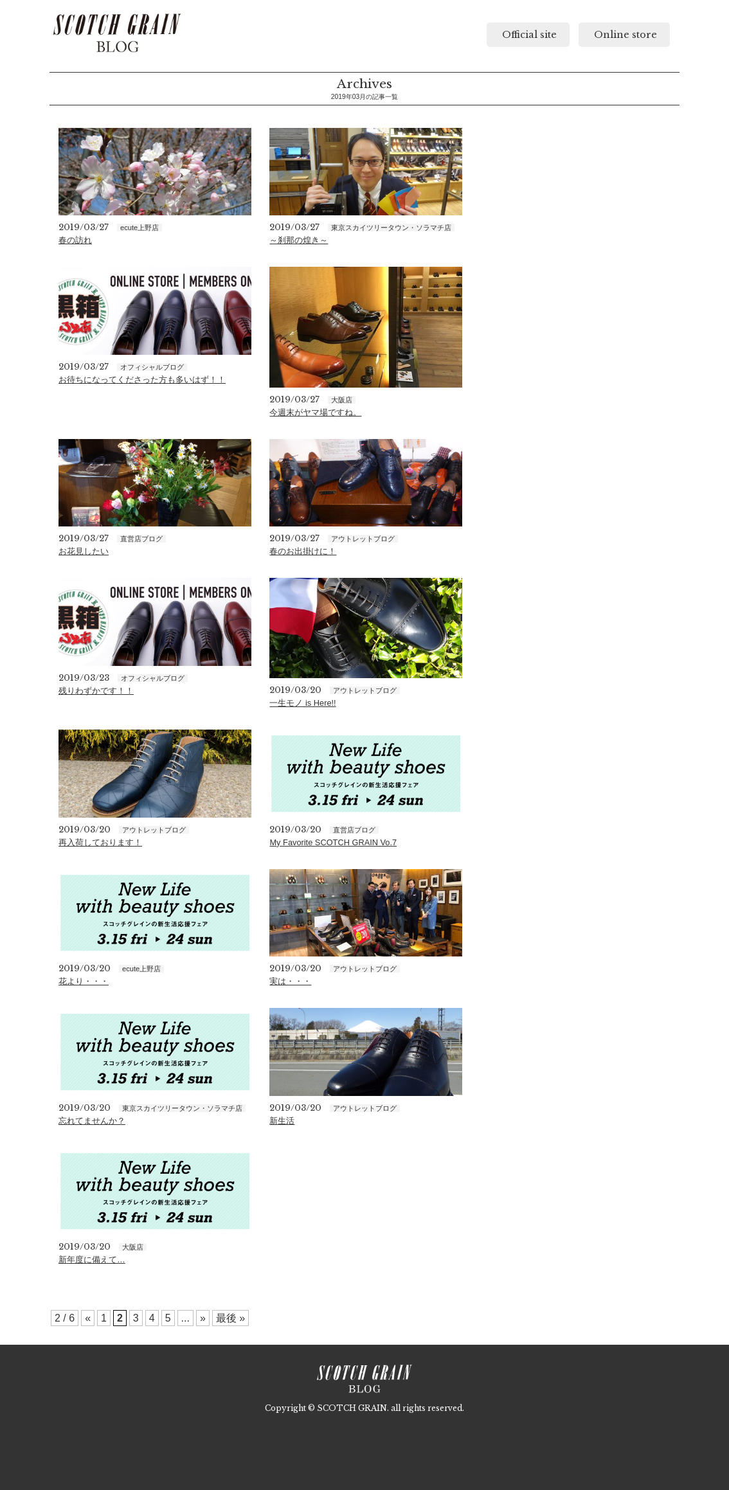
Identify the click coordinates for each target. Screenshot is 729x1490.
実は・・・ (290, 981)
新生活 (281, 1121)
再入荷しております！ (100, 842)
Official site (528, 34)
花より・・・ (84, 981)
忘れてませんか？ (92, 1121)
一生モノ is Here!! (302, 703)
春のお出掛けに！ (302, 551)
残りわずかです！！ (96, 691)
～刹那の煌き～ (298, 240)
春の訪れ (75, 240)
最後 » (230, 1318)
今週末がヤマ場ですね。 (315, 412)
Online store (624, 34)
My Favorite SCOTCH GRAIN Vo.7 (333, 842)
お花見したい (84, 551)
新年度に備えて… (92, 1259)
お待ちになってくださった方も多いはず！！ (142, 379)
